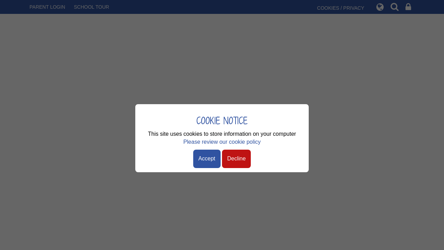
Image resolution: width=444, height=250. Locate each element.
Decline (236, 158)
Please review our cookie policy (222, 142)
